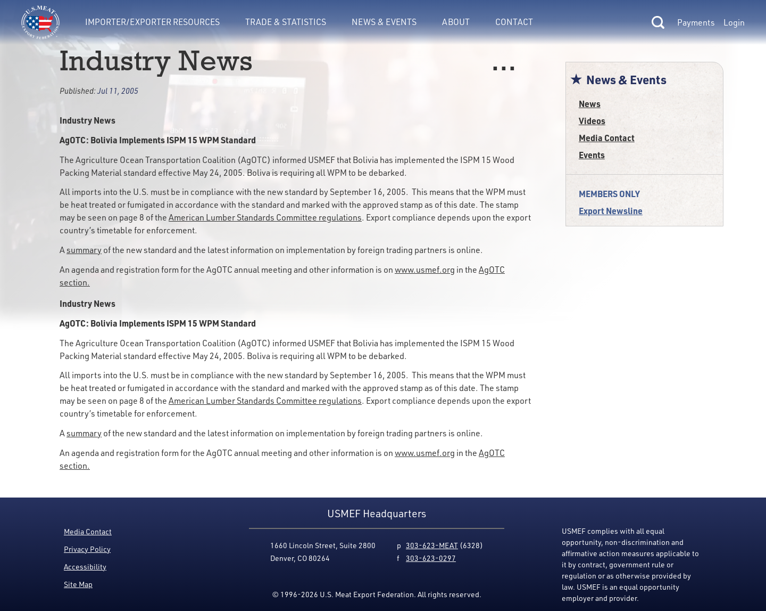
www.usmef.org (425, 269)
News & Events (384, 22)
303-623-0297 (431, 558)
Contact (514, 22)
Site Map (78, 584)
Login (734, 22)
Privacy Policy (87, 548)
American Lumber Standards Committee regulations (265, 217)
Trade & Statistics (285, 22)
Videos (592, 120)
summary (84, 250)
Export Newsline (611, 210)
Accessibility (85, 566)
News (590, 103)
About (456, 22)
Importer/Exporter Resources (152, 22)
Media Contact (607, 137)
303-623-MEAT (432, 545)
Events (592, 154)
